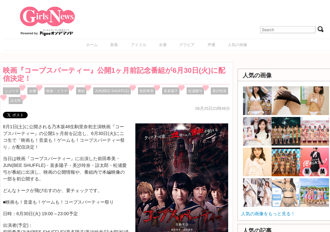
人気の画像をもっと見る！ (268, 213)
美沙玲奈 (219, 91)
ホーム (92, 45)
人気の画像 (237, 45)
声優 (211, 45)
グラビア (187, 45)
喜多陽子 (171, 91)
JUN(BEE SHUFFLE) (112, 91)
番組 (81, 91)
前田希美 (147, 91)
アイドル (138, 45)
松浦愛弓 (195, 91)
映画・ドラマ (56, 91)
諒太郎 (15, 100)
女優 (163, 45)
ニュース (12, 91)
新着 (114, 45)
